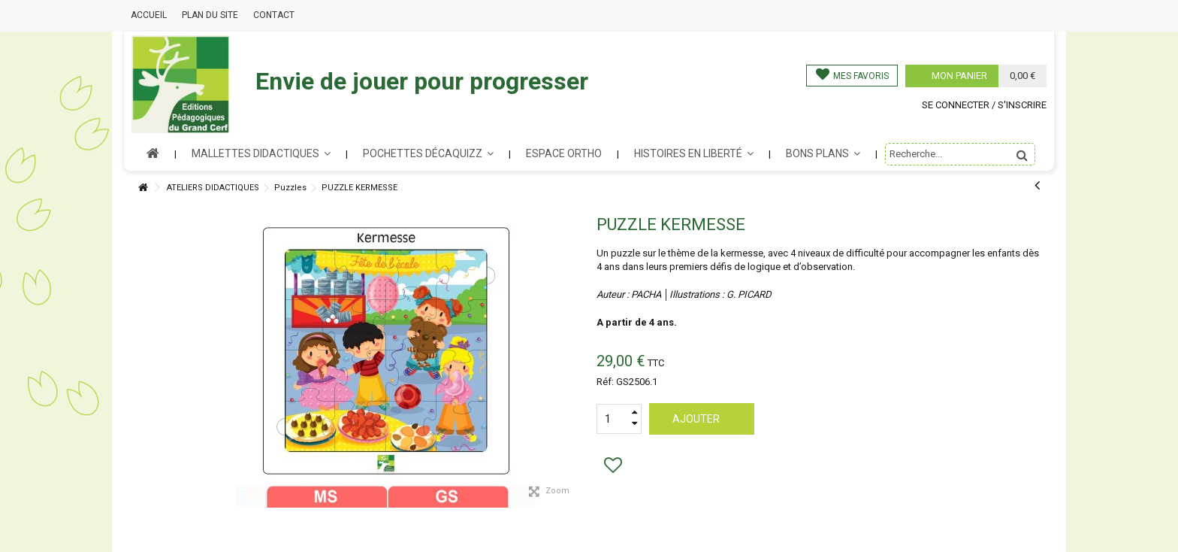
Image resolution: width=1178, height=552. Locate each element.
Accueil (149, 15)
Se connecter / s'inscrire (984, 105)
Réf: (605, 381)
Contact (273, 15)
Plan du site (210, 15)
